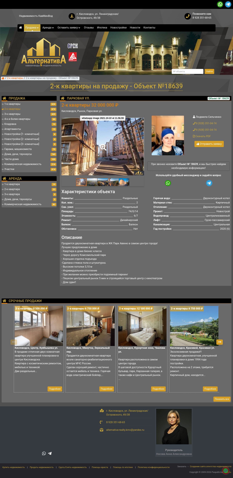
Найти (209, 71)
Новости (135, 27)
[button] (102, 145)
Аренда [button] (48, 27)
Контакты (149, 27)
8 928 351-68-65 (202, 17)
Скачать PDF (202, 136)
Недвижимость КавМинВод (36, 15)
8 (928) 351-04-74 (205, 123)
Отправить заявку (209, 143)
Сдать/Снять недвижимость (73, 467)
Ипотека (102, 27)
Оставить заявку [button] (69, 27)
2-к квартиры (15, 78)
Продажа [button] (32, 27)
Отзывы (89, 27)
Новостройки (118, 27)
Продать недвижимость (42, 467)
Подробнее (55, 389)
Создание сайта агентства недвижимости (210, 466)
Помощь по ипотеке (123, 467)
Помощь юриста (100, 467)
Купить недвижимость (13, 467)
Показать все (222, 399)
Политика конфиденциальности (154, 467)
